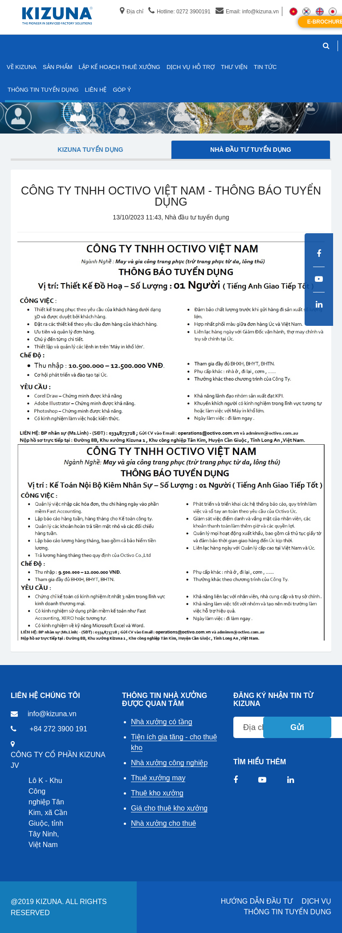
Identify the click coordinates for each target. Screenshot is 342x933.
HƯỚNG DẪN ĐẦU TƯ (257, 901)
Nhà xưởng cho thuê (163, 823)
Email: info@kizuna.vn (247, 11)
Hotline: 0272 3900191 (179, 11)
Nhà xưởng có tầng (161, 722)
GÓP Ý (122, 89)
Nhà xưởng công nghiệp (169, 763)
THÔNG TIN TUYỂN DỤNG (287, 912)
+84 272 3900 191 (58, 729)
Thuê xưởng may (158, 778)
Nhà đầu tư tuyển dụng (250, 149)
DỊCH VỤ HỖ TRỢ (191, 67)
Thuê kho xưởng (157, 793)
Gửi (297, 727)
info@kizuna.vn (52, 714)
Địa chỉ (131, 11)
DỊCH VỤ (316, 901)
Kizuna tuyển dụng (90, 149)
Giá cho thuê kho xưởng (169, 808)
